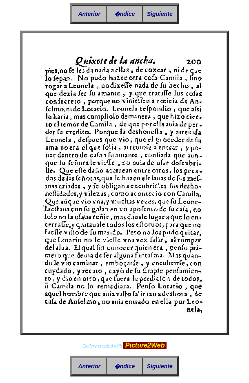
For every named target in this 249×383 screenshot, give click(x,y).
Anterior (89, 14)
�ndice (124, 14)
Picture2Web (145, 345)
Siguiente (160, 14)
